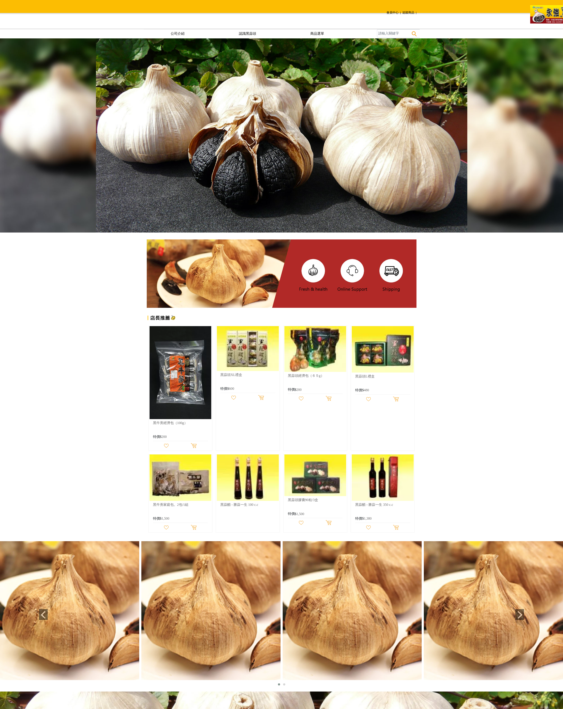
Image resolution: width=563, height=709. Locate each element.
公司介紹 (178, 33)
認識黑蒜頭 (247, 33)
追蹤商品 (408, 12)
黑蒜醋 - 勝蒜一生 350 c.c (374, 504)
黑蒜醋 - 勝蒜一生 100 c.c (239, 504)
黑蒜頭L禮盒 (365, 376)
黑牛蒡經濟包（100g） (170, 423)
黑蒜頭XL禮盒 (231, 375)
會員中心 (392, 12)
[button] (279, 684)
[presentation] (43, 614)
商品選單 (317, 33)
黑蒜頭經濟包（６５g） (306, 375)
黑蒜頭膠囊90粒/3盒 (303, 500)
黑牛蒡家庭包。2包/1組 (170, 504)
